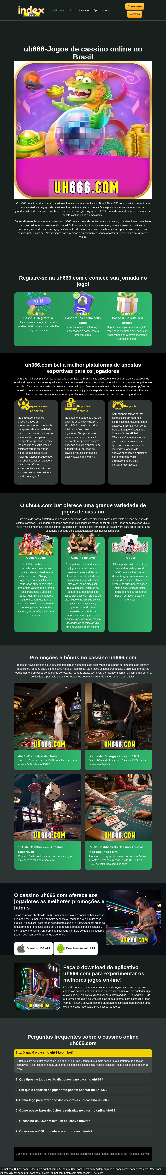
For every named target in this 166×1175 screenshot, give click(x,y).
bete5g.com (42, 1173)
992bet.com (57, 1173)
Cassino (84, 10)
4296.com (29, 1173)
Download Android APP (75, 948)
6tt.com (4, 1173)
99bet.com (155, 1169)
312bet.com (16, 1173)
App (96, 10)
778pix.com (102, 1169)
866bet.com (21, 1169)
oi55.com (62, 1169)
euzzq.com (142, 1169)
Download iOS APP (33, 948)
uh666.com (57, 10)
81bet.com (97, 1173)
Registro (134, 14)
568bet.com (75, 1169)
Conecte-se (135, 6)
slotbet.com (128, 1169)
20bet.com (89, 1169)
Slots (72, 10)
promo (106, 10)
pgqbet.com (49, 1169)
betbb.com (70, 1173)
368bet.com (7, 1169)
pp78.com (115, 1169)
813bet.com (35, 1169)
